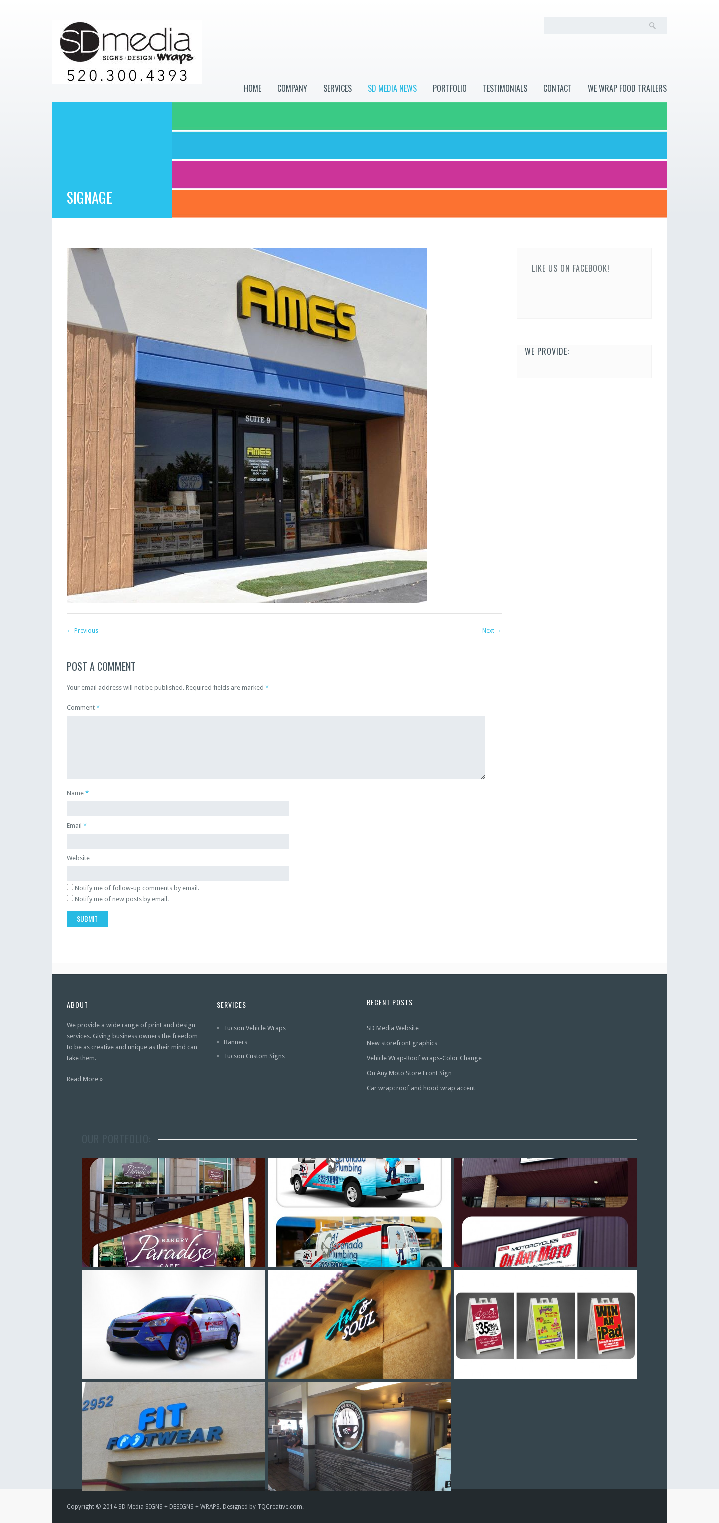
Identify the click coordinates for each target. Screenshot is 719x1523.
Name (75, 793)
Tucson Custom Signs (254, 1056)
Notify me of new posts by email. (122, 899)
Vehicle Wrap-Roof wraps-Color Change (424, 1058)
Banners (236, 1042)
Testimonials (505, 88)
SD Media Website (393, 1028)
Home (253, 88)
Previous (82, 630)
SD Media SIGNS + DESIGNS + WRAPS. (170, 1506)
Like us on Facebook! (571, 268)
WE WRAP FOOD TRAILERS (627, 88)
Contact (558, 88)
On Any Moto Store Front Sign (409, 1073)
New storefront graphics (402, 1043)
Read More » (85, 1079)
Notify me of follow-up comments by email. (137, 888)
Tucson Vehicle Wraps (255, 1028)
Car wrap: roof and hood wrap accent (421, 1088)
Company (293, 88)
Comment (83, 707)
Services (338, 88)
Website (78, 858)
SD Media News (392, 88)
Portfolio (450, 88)
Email (74, 825)
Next (492, 630)
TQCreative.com (280, 1506)
